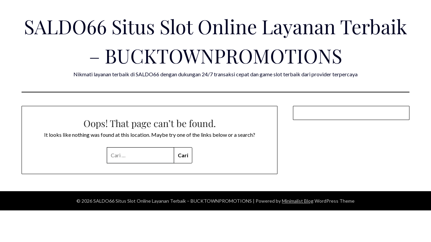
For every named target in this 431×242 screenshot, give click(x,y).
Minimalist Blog (297, 201)
